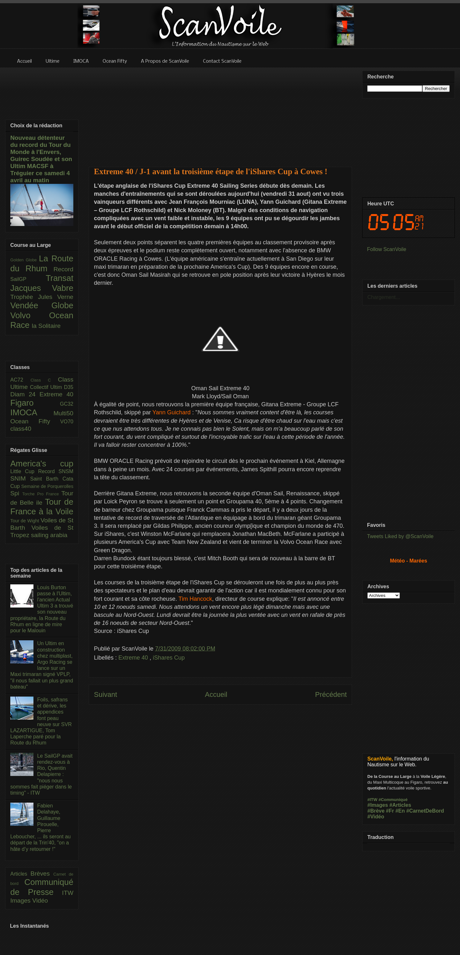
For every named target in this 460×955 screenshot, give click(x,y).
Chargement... (383, 297)
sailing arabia (49, 535)
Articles (20, 874)
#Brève (375, 811)
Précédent (331, 694)
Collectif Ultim (47, 387)
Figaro (35, 402)
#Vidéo (375, 816)
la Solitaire (46, 325)
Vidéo (40, 900)
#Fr (390, 811)
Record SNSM (55, 471)
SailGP (28, 279)
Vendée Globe (41, 305)
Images (21, 900)
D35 (68, 387)
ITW (67, 892)
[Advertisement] (220, 113)
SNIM (20, 478)
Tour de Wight (25, 520)
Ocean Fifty (35, 421)
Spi (16, 493)
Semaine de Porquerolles (47, 486)
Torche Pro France (41, 493)
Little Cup (24, 471)
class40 (20, 428)
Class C (44, 380)
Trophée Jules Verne (41, 296)
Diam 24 (25, 394)
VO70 (66, 421)
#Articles (400, 805)
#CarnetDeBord (425, 811)
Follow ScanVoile (386, 249)
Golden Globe (24, 259)
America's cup (41, 463)
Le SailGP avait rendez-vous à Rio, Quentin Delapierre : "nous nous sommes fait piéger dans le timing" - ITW (41, 774)
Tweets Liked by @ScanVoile (400, 536)
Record (63, 269)
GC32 (66, 404)
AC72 (20, 380)
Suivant (105, 694)
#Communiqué (393, 799)
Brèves (42, 873)
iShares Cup (169, 657)
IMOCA (31, 412)
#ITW (372, 799)
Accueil (216, 694)
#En (400, 811)
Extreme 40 (134, 657)
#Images (377, 805)
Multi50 (63, 413)
